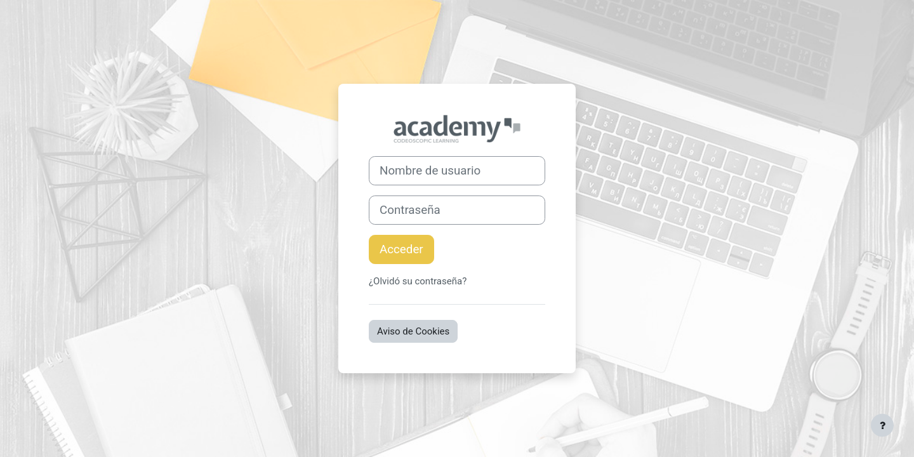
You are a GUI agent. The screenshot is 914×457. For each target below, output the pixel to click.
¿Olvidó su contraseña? (418, 281)
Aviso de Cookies (413, 331)
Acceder (401, 249)
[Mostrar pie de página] (882, 425)
